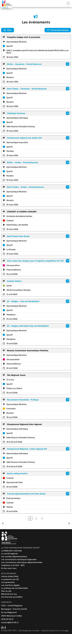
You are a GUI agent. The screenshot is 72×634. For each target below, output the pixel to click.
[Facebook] (5, 628)
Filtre (8, 30)
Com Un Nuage (61, 630)
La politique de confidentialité (14, 588)
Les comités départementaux (14, 556)
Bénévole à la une (9, 594)
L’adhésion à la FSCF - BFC (13, 565)
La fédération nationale (11, 550)
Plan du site (6, 591)
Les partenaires (8, 582)
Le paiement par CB (10, 579)
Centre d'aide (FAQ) (9, 576)
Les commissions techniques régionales (19, 559)
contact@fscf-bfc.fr (10, 622)
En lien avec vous (9, 568)
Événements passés (57, 30)
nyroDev (36, 630)
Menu (68, 3)
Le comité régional (9, 553)
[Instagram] (2, 628)
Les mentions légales (10, 585)
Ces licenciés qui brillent (11, 597)
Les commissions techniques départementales (21, 562)
